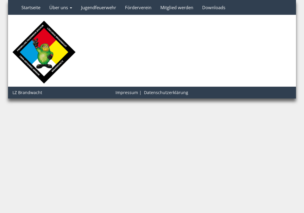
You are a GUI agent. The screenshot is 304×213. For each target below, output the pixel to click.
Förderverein (138, 7)
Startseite (30, 7)
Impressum (126, 92)
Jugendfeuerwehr (98, 7)
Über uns (60, 7)
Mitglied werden (176, 7)
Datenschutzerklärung (166, 92)
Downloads (213, 7)
